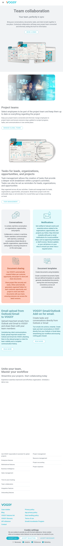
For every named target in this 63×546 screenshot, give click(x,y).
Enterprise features (7, 460)
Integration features (7, 488)
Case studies (5, 509)
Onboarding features (7, 492)
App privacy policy (31, 512)
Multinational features (8, 464)
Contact (4, 524)
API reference (6, 521)
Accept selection (29, 538)
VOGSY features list (8, 515)
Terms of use (29, 518)
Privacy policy (29, 509)
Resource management (40, 458)
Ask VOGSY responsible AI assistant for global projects (15, 455)
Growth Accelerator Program (34, 521)
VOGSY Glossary (7, 518)
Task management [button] (11, 202)
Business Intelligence (7, 469)
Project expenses (38, 466)
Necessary (17, 542)
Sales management (7, 473)
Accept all (12, 538)
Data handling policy (32, 515)
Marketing (46, 542)
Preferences (36, 542)
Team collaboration (7, 484)
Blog (2, 512)
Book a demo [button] (31, 32)
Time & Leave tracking (8, 480)
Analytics (26, 542)
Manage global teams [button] (12, 128)
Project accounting (38, 462)
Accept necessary (47, 538)
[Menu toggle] (3, 2)
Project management (39, 454)
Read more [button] (8, 349)
